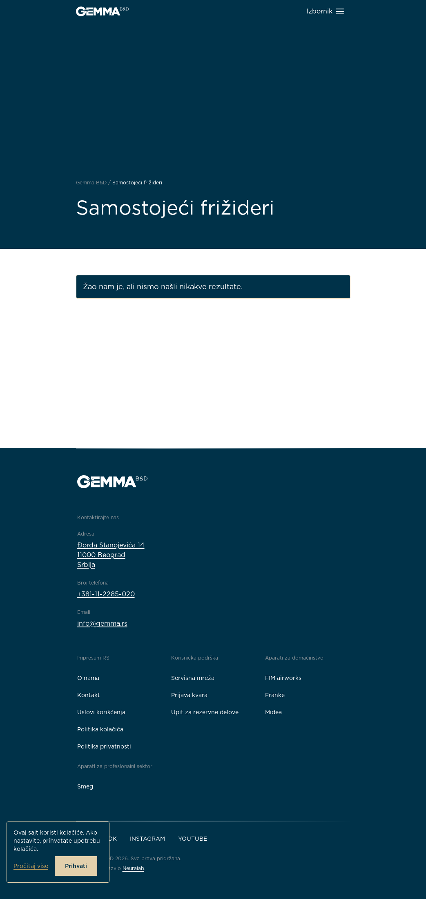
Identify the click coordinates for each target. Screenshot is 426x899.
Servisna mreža (192, 678)
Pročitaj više (30, 866)
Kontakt (88, 695)
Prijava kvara (189, 695)
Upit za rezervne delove (205, 712)
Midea (273, 712)
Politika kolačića (100, 729)
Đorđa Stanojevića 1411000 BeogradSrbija (111, 555)
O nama (88, 678)
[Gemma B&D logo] (102, 11)
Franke (275, 695)
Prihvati (76, 866)
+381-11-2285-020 (106, 594)
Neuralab (133, 868)
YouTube (192, 838)
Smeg (85, 786)
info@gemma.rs (102, 623)
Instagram (147, 838)
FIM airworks (283, 678)
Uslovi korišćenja (101, 712)
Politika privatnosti (104, 746)
